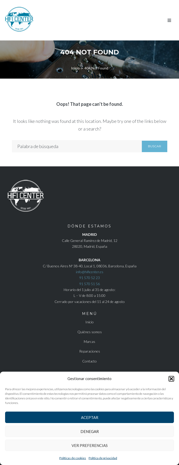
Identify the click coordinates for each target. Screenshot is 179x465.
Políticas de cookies (72, 458)
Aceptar (89, 417)
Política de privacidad (103, 458)
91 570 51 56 (89, 284)
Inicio (75, 68)
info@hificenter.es (89, 272)
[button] (171, 378)
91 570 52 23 (89, 277)
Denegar (89, 431)
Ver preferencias (90, 445)
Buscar (154, 146)
